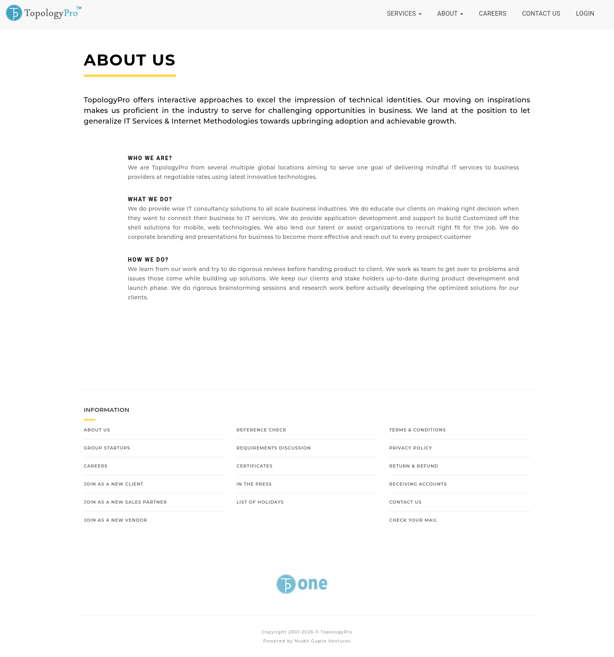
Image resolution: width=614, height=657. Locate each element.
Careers (492, 13)
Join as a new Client (114, 484)
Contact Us (541, 13)
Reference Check (262, 430)
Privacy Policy (410, 448)
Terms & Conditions (417, 430)
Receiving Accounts (418, 484)
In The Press (254, 484)
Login (585, 13)
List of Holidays (260, 502)
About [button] (450, 13)
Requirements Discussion (274, 448)
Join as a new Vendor (115, 520)
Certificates (255, 466)
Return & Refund (413, 466)
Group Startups (107, 448)
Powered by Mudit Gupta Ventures (307, 641)
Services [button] (404, 13)
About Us (97, 430)
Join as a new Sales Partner (125, 502)
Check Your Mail (413, 520)
